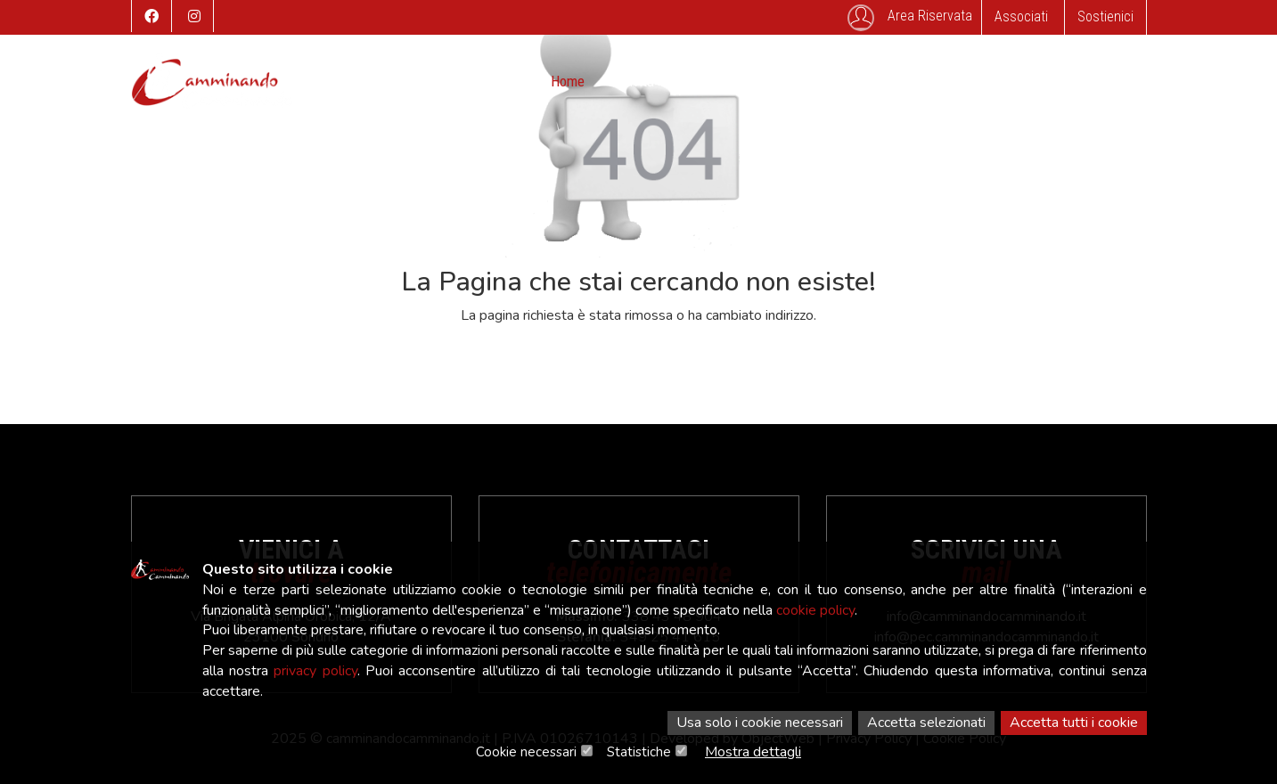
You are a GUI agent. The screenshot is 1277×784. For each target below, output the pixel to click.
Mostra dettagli (753, 752)
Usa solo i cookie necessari (759, 722)
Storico (765, 81)
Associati (1021, 16)
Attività (632, 81)
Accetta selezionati (926, 722)
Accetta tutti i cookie (1074, 722)
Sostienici (1105, 16)
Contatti (907, 81)
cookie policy (815, 610)
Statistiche (639, 752)
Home (568, 81)
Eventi (699, 81)
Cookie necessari (526, 752)
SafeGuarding (996, 81)
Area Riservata (909, 17)
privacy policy (315, 671)
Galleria (835, 81)
